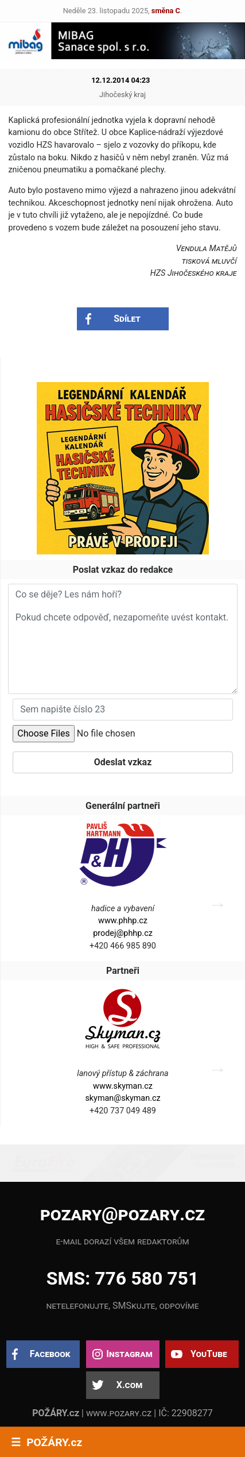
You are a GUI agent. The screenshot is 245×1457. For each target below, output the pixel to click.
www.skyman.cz (123, 1086)
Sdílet (127, 318)
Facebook (50, 1353)
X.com (129, 1384)
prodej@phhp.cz (123, 933)
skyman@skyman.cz (122, 1098)
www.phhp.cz (122, 921)
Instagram (129, 1353)
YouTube (208, 1353)
